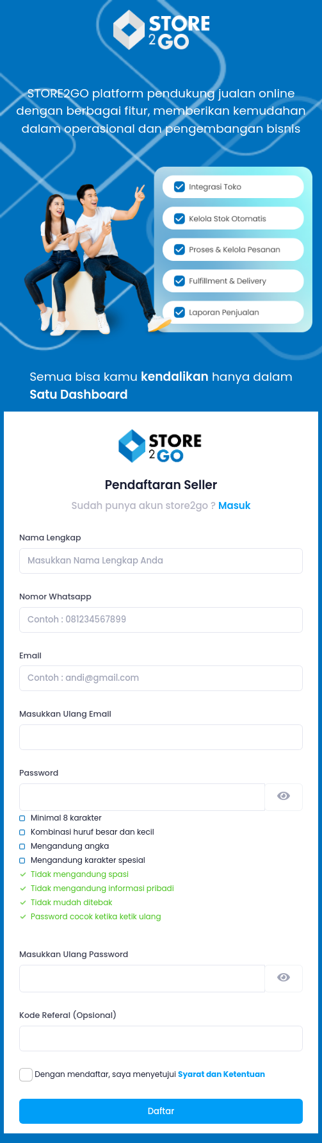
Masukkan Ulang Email (65, 713)
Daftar (161, 1111)
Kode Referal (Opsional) (68, 1015)
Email (30, 655)
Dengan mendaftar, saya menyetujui (150, 1074)
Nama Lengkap (50, 537)
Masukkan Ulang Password (73, 954)
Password (38, 772)
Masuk (234, 505)
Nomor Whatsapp (55, 596)
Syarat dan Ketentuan (221, 1074)
